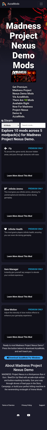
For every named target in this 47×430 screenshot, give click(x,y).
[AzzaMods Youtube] (28, 415)
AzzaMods (10, 4)
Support (42, 405)
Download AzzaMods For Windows (23, 358)
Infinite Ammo (13, 189)
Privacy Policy (27, 405)
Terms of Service (8, 405)
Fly (8, 148)
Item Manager (11, 269)
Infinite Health (13, 229)
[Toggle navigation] (41, 3)
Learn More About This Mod (19, 175)
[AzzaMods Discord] (18, 415)
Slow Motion (10, 309)
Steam (7, 120)
